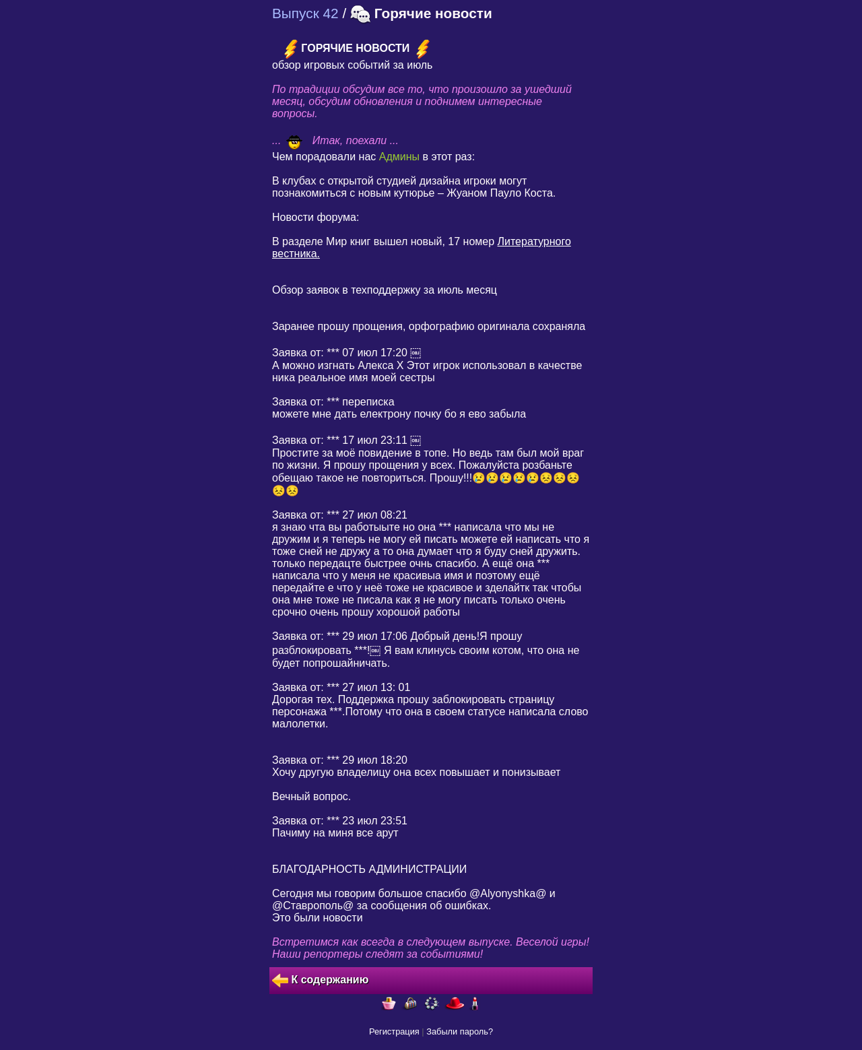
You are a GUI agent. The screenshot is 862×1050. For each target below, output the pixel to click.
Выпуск (305, 13)
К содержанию (320, 981)
